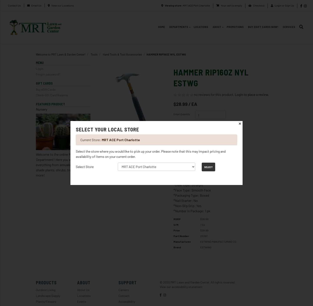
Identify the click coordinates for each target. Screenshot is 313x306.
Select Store (85, 167)
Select (208, 167)
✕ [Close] (239, 124)
